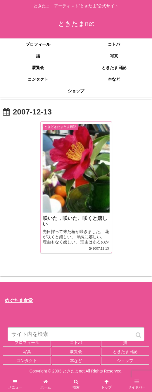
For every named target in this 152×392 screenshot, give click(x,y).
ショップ (125, 360)
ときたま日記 (125, 351)
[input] (76, 334)
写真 (27, 351)
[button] (138, 335)
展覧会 (76, 351)
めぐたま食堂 (19, 300)
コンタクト (27, 360)
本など (76, 360)
